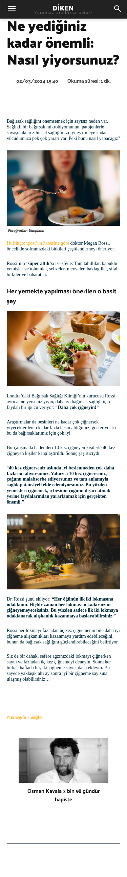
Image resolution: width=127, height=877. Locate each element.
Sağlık (36, 717)
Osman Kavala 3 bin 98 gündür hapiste (63, 795)
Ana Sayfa (16, 717)
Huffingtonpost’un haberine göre (38, 243)
